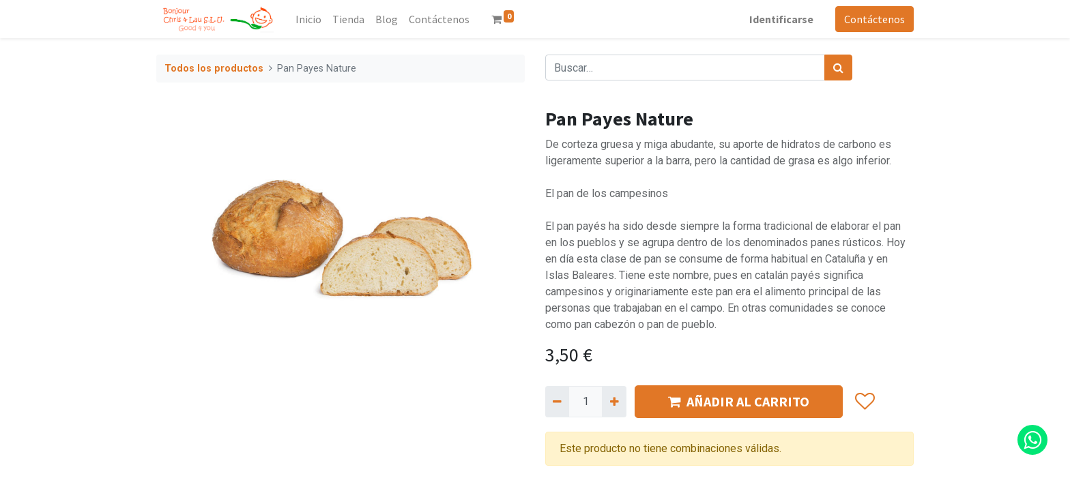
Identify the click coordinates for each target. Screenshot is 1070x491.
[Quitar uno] (557, 401)
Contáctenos (874, 19)
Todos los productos (213, 68)
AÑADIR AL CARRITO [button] (738, 401)
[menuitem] (308, 19)
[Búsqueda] (838, 67)
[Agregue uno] (614, 401)
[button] (864, 401)
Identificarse (781, 19)
